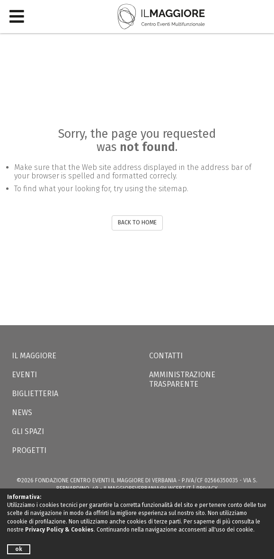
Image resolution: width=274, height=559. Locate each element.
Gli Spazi (28, 431)
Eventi (24, 374)
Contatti (166, 355)
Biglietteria (35, 393)
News (22, 412)
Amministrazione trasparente (182, 379)
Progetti (29, 450)
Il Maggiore (34, 355)
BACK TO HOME (137, 222)
